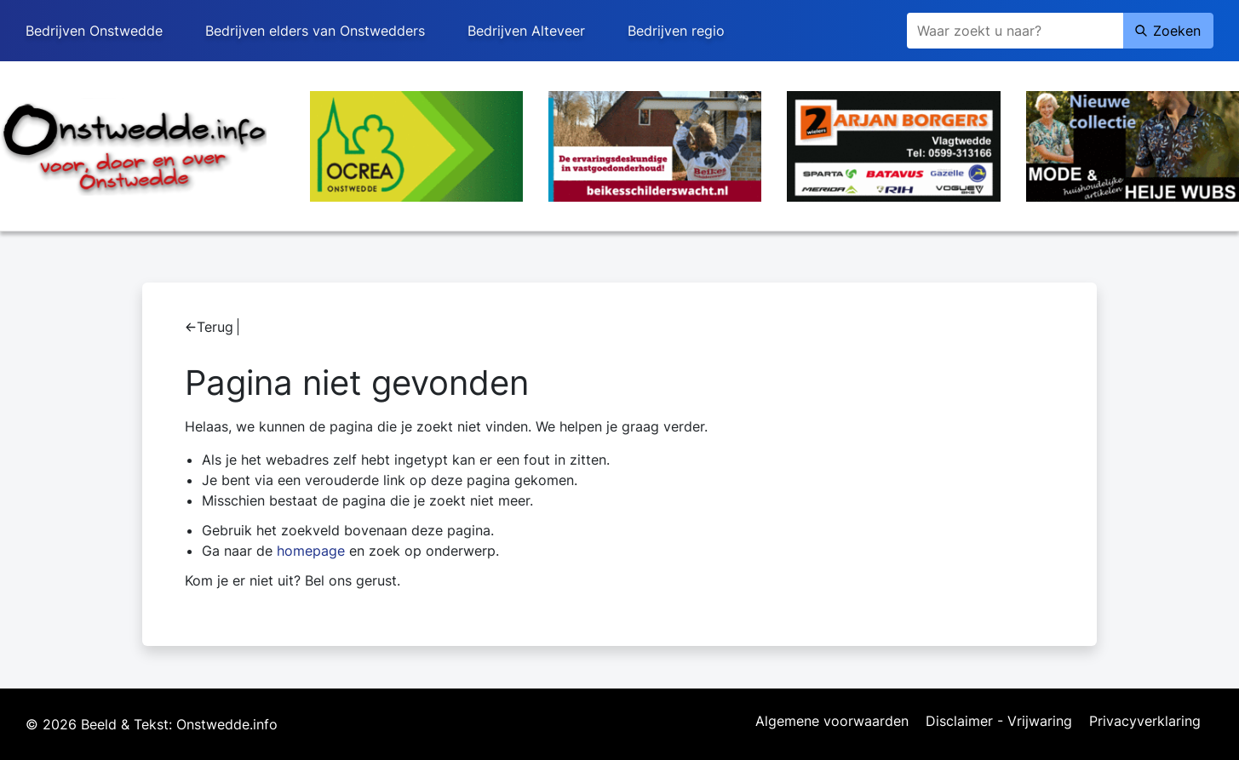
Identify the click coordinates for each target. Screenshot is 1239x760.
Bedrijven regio (676, 30)
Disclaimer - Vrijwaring (999, 721)
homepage (311, 550)
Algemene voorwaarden (832, 721)
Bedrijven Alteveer (526, 30)
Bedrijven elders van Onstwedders (315, 30)
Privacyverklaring (1145, 721)
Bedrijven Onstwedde (94, 30)
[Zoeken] (1015, 31)
